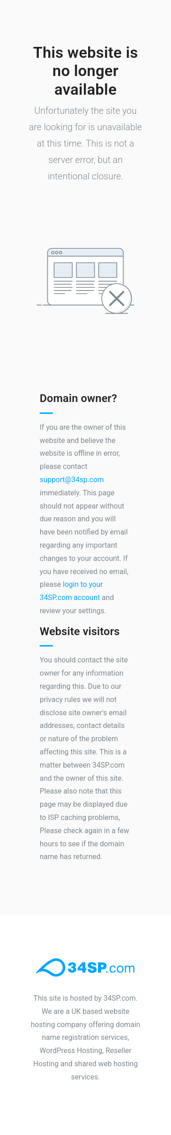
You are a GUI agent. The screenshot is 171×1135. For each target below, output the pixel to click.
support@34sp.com (72, 479)
